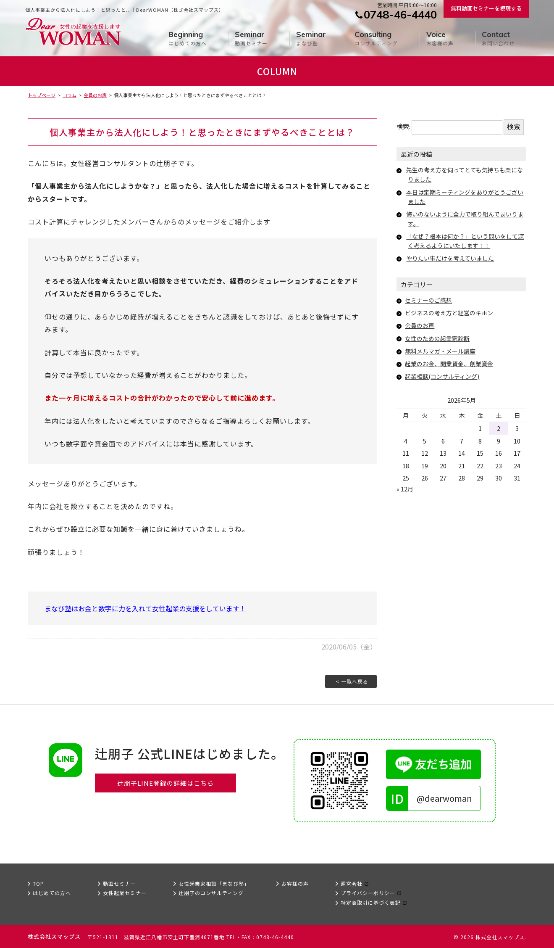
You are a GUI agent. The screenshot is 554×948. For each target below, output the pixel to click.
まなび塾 (311, 38)
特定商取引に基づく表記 (371, 902)
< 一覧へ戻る (352, 681)
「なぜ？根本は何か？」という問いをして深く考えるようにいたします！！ (466, 241)
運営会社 (351, 883)
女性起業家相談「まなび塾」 (214, 883)
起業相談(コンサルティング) (445, 376)
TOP (38, 883)
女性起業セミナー (125, 892)
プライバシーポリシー (368, 892)
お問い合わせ (498, 38)
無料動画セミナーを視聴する (486, 8)
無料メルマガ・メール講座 (442, 350)
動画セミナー (251, 38)
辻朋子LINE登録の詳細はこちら (165, 784)
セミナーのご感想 (430, 300)
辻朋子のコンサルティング (211, 892)
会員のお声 (95, 95)
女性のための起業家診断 (439, 338)
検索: (403, 126)
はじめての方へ (187, 38)
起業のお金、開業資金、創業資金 (452, 363)
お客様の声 (440, 38)
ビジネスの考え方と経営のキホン (452, 312)
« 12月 (405, 488)
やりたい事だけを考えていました (453, 258)
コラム (69, 95)
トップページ (41, 95)
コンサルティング (376, 38)
